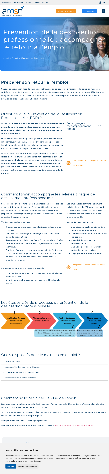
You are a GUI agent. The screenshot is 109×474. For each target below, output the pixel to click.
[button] (103, 11)
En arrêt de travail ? (13, 362)
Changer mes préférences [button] (27, 466)
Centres (37, 2)
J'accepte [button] (10, 466)
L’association (6, 2)
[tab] (54, 361)
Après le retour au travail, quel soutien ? (22, 372)
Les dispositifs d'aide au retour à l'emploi (22, 367)
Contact (45, 2)
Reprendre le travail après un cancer (20, 378)
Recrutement (18, 2)
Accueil (6, 58)
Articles (28, 2)
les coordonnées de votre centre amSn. (74, 426)
